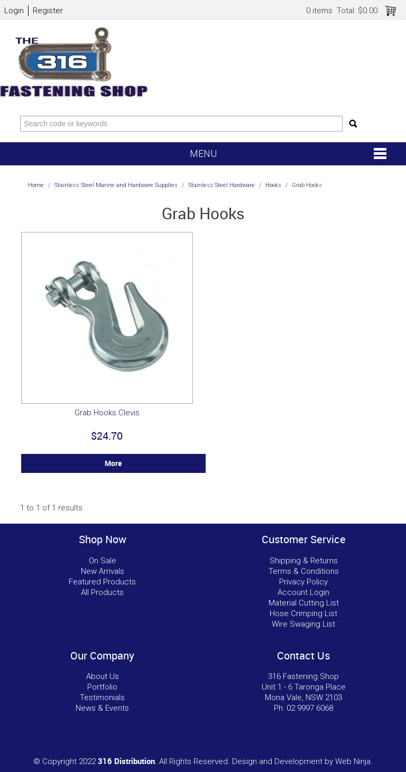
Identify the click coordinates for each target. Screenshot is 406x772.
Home (36, 185)
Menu (203, 153)
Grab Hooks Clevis (107, 412)
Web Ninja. (354, 761)
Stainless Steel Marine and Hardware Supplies (116, 185)
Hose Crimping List (303, 613)
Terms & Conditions (304, 571)
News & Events (102, 708)
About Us (102, 676)
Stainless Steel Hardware (221, 185)
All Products (102, 592)
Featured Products (102, 582)
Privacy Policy (303, 582)
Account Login (303, 592)
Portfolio (102, 687)
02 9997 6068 (310, 708)
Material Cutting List (304, 603)
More (113, 463)
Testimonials (102, 697)
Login (14, 10)
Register (48, 10)
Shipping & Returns (304, 560)
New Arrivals (102, 571)
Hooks (273, 185)
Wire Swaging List (303, 624)
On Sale (102, 560)
